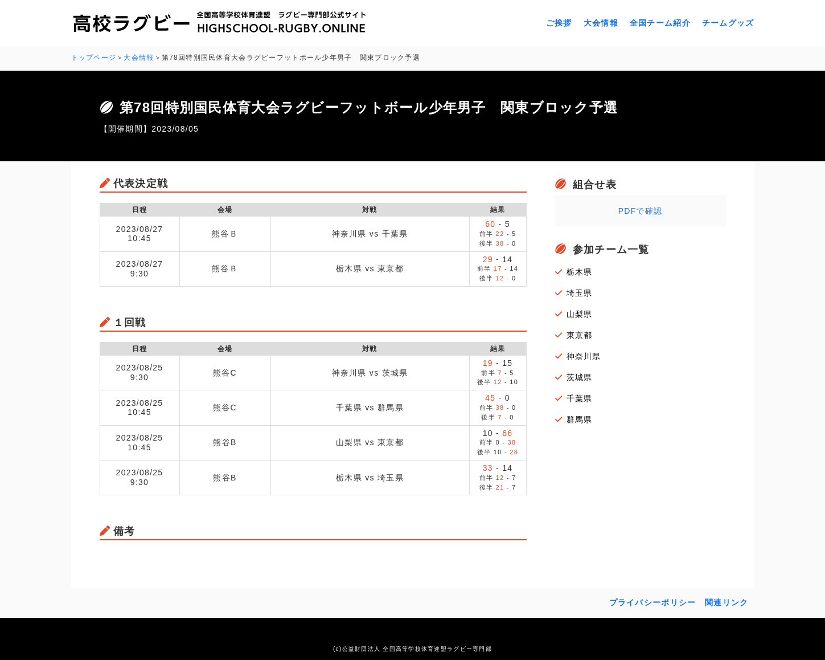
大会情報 (601, 22)
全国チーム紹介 (660, 22)
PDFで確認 (640, 210)
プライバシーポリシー (652, 602)
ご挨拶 (559, 22)
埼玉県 (580, 293)
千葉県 (580, 398)
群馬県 (580, 419)
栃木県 (580, 272)
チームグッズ (728, 22)
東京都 (580, 335)
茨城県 (580, 377)
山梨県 (580, 314)
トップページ (94, 58)
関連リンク (726, 602)
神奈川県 (584, 356)
